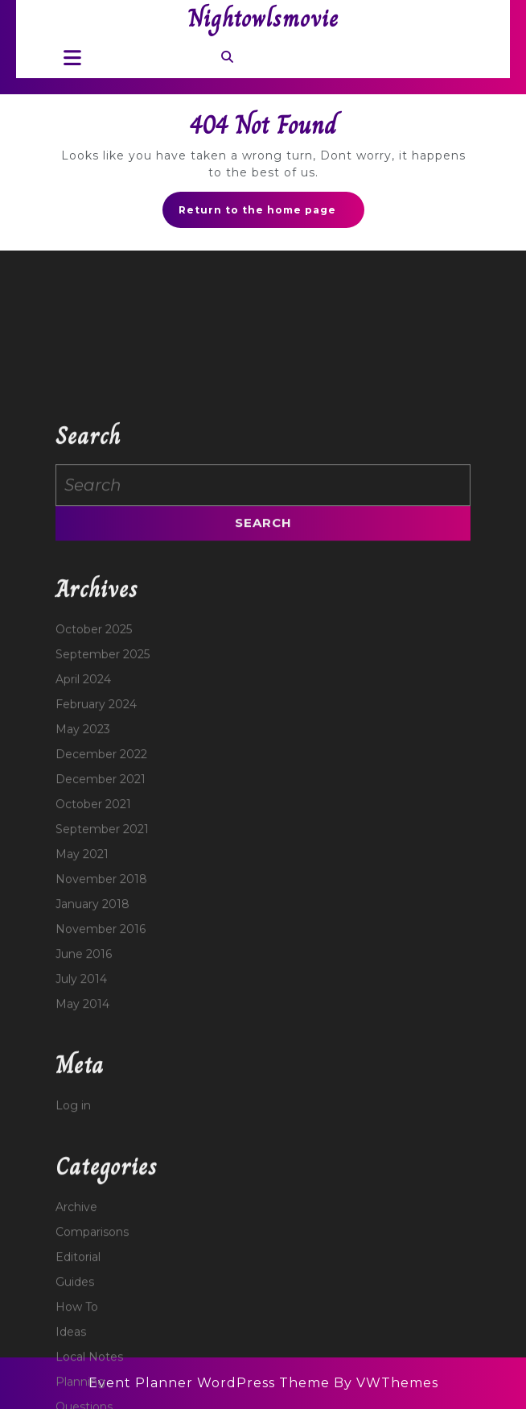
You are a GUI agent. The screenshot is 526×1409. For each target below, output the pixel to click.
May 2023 (82, 824)
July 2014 (81, 1074)
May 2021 (82, 949)
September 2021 (102, 924)
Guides (74, 1377)
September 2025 (102, 749)
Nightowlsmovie (263, 18)
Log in (73, 1200)
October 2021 (93, 899)
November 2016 (100, 1024)
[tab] (67, 57)
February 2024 (96, 799)
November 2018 (101, 974)
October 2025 (93, 724)
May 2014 (82, 1099)
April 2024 (83, 774)
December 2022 (101, 849)
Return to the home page (271, 214)
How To (76, 1401)
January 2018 (92, 999)
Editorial (78, 1352)
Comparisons (92, 1327)
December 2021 (100, 874)
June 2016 (83, 1049)
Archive (76, 1302)
